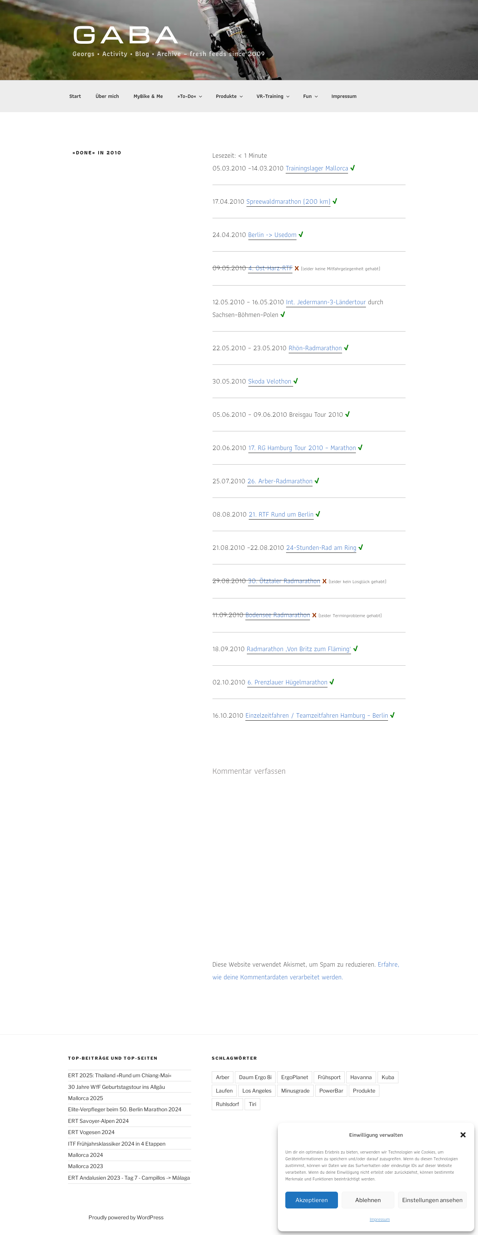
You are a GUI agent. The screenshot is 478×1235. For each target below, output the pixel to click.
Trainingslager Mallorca (317, 168)
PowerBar (331, 1090)
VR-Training (274, 96)
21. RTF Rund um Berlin (281, 514)
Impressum (380, 1219)
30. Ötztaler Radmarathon (284, 580)
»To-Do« (190, 96)
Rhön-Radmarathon (315, 347)
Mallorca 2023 (85, 1166)
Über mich (107, 96)
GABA (127, 33)
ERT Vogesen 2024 (91, 1132)
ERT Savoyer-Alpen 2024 (98, 1121)
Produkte (229, 96)
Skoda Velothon (271, 381)
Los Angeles (256, 1090)
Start (75, 96)
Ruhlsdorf (227, 1104)
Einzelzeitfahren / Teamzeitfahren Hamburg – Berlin (316, 715)
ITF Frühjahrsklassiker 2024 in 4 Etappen (116, 1143)
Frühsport (329, 1077)
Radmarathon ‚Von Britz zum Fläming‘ (299, 648)
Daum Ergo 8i (255, 1077)
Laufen (224, 1090)
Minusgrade (295, 1090)
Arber (222, 1077)
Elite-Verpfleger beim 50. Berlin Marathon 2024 (124, 1109)
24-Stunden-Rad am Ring (321, 547)
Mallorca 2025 (85, 1098)
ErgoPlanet (294, 1077)
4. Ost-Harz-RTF (270, 267)
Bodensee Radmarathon (277, 614)
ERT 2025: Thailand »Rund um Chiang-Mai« (119, 1075)
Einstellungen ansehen (432, 1200)
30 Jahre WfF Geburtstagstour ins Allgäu (116, 1087)
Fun (311, 96)
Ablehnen (368, 1200)
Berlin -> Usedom (272, 234)
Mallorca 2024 (85, 1155)
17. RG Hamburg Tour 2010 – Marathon (302, 447)
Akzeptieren (311, 1200)
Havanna (361, 1077)
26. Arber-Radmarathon (279, 480)
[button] (463, 1135)
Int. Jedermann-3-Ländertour (326, 301)
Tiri (252, 1104)
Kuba (388, 1077)
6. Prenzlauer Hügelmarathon (287, 682)
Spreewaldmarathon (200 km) (288, 201)
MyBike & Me (148, 96)
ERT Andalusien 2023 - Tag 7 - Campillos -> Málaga (129, 1177)
